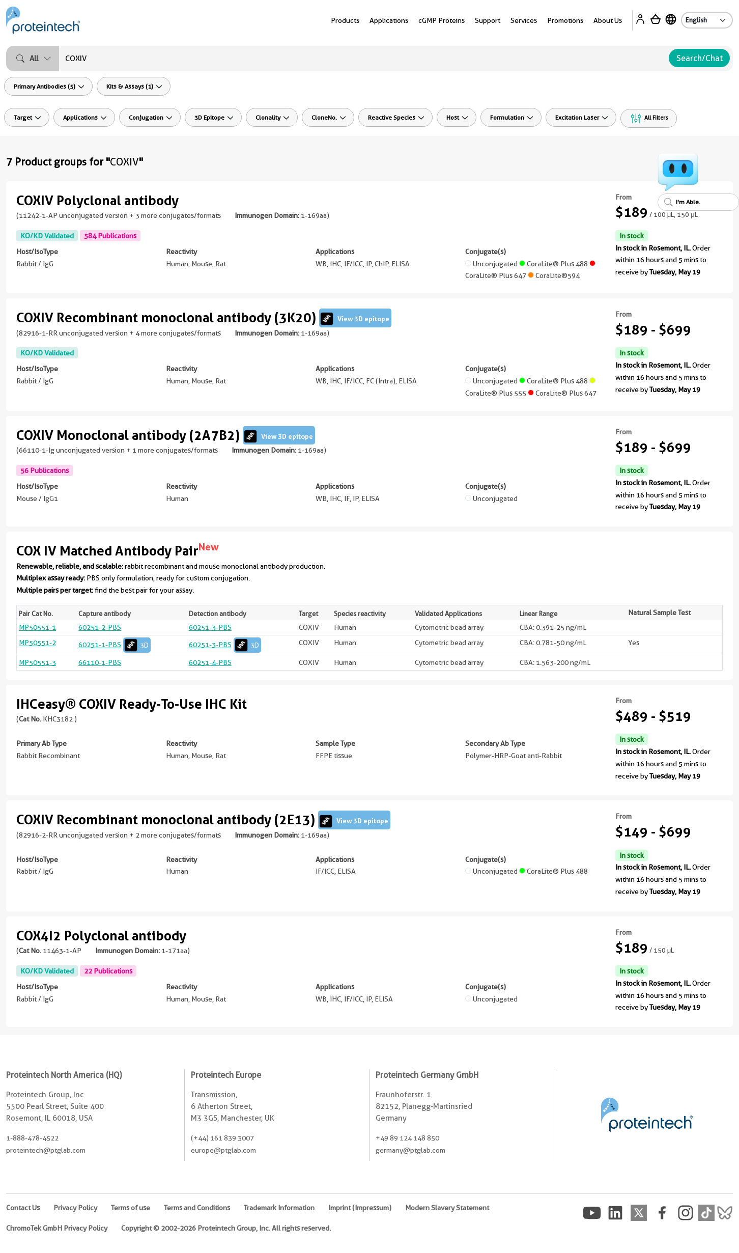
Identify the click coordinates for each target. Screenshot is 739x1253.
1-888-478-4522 (32, 1138)
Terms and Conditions (197, 1208)
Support (487, 20)
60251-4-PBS (210, 662)
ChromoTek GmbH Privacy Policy (56, 1228)
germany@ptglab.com (410, 1150)
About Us (607, 20)
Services (523, 20)
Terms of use (130, 1208)
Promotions (565, 20)
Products (345, 20)
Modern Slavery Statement (447, 1208)
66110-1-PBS (99, 662)
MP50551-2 (37, 642)
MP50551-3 (37, 662)
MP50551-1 (37, 627)
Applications (388, 20)
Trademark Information (279, 1208)
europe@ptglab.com (223, 1150)
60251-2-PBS (99, 627)
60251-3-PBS (210, 627)
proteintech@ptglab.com (46, 1150)
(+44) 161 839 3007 (222, 1138)
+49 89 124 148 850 (407, 1138)
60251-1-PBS (114, 645)
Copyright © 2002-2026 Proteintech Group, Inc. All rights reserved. (226, 1228)
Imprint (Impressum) (359, 1208)
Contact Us (23, 1208)
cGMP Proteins (441, 20)
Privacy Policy (75, 1208)
